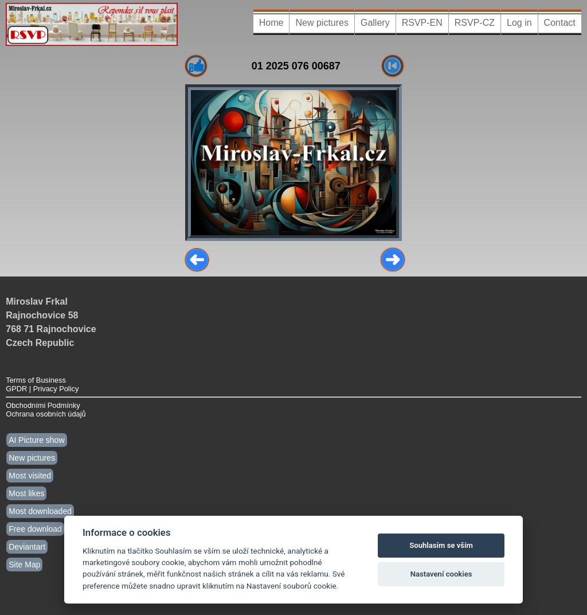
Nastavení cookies (441, 574)
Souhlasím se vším (441, 545)
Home (271, 23)
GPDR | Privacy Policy (42, 388)
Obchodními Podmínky (43, 405)
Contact (560, 23)
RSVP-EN (422, 23)
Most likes (26, 493)
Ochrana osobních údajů (45, 414)
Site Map (24, 564)
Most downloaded (40, 511)
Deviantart (27, 546)
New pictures (321, 23)
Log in (519, 23)
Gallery (375, 23)
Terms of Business (36, 380)
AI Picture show (36, 440)
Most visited (30, 475)
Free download (35, 529)
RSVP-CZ (475, 23)
